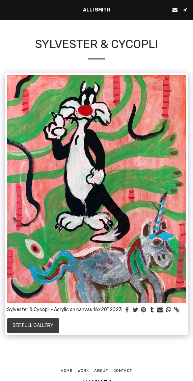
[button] (7, 9)
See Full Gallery (32, 325)
